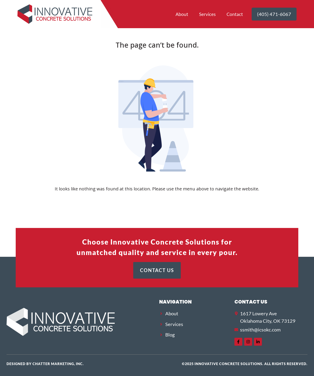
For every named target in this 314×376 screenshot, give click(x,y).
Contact (235, 14)
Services (207, 14)
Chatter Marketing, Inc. (58, 364)
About (182, 14)
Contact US (250, 301)
